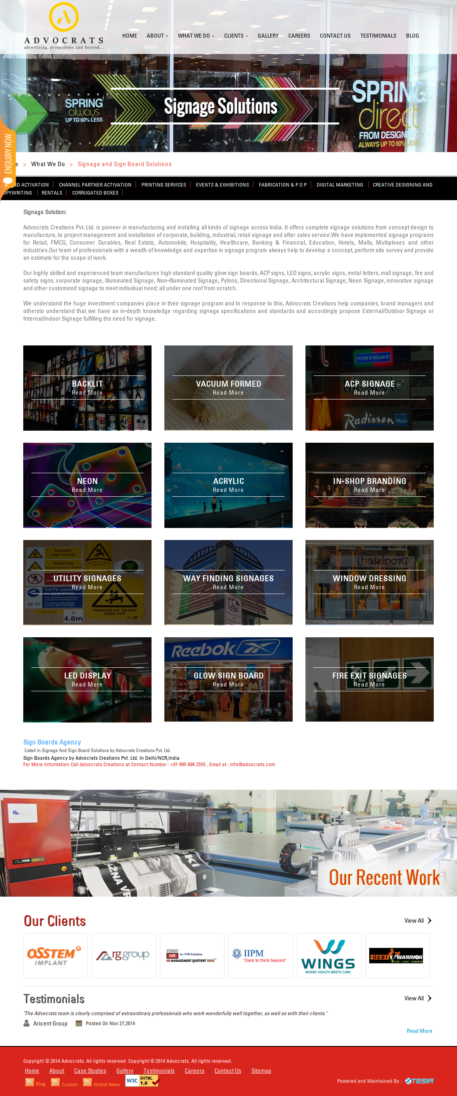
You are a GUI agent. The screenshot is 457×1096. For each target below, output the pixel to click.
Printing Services (164, 184)
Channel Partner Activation (95, 184)
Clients (234, 35)
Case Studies (90, 1070)
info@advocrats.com (252, 764)
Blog (412, 35)
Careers (299, 35)
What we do (194, 35)
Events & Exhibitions (222, 184)
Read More (419, 1030)
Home (129, 35)
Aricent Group (50, 1023)
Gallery (268, 35)
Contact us (335, 35)
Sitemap (261, 1070)
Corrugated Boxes (95, 192)
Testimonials (378, 35)
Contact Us (227, 1070)
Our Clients (54, 920)
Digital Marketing (340, 184)
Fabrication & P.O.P (283, 184)
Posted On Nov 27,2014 (110, 1023)
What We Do (48, 164)
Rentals (52, 192)
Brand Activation (26, 184)
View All (414, 920)
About (155, 35)
